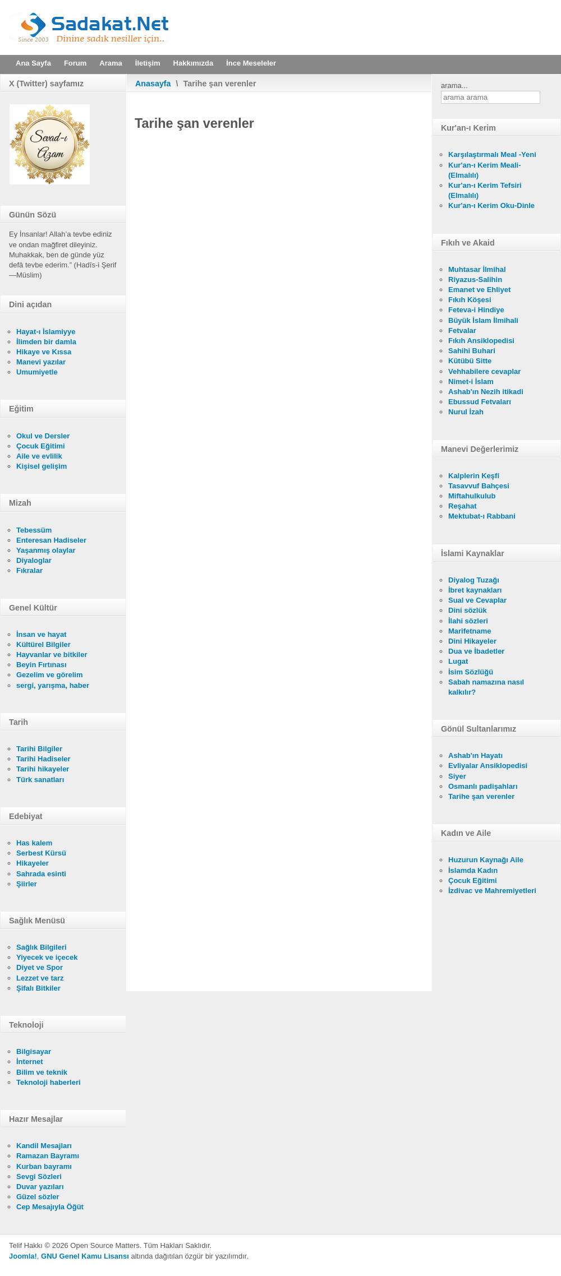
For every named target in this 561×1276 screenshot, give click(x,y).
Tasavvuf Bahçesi (478, 486)
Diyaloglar (34, 560)
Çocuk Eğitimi (40, 446)
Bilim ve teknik (41, 1072)
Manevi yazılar (41, 362)
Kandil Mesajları (44, 1145)
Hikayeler (32, 863)
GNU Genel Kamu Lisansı (85, 1256)
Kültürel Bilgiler (43, 644)
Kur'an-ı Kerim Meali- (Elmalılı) (484, 170)
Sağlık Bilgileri (41, 947)
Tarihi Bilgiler (39, 749)
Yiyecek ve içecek (46, 957)
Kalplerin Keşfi (473, 475)
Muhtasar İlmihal (477, 269)
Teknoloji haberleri (48, 1082)
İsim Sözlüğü (470, 672)
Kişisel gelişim (41, 466)
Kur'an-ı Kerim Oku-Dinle (491, 205)
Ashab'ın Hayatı (475, 755)
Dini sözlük (467, 610)
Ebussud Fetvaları (479, 401)
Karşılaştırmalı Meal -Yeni (492, 154)
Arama (110, 63)
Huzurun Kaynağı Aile (485, 860)
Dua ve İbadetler (476, 651)
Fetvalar (462, 330)
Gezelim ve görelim (49, 675)
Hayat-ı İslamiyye (46, 331)
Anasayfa (153, 83)
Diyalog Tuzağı (473, 580)
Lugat (458, 661)
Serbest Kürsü (41, 853)
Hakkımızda (193, 63)
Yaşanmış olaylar (46, 550)
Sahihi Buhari (471, 350)
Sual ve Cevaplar (477, 600)
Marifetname (469, 631)
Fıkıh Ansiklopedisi (481, 340)
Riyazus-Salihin (475, 279)
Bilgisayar (33, 1051)
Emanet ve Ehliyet (479, 289)
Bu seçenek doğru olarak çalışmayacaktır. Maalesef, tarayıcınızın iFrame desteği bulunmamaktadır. (279, 562)
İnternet (29, 1061)
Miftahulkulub (472, 496)
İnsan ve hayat (41, 634)
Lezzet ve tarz (40, 978)
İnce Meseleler (251, 63)
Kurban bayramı (44, 1166)
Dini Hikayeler (472, 641)
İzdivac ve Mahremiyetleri (492, 890)
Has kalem (34, 843)
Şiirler (26, 884)
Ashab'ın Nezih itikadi (485, 391)
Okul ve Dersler (43, 436)
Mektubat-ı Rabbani (482, 516)
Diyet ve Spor (39, 967)
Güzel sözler (37, 1196)
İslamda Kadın (473, 870)
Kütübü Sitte (469, 361)
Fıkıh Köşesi (469, 299)
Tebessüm (34, 530)
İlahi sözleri (468, 621)
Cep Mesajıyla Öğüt (50, 1207)
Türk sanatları (40, 779)
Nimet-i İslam (471, 381)
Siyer (457, 776)
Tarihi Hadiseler (43, 759)
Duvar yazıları (40, 1186)
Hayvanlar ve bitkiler (51, 654)
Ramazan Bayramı (47, 1156)
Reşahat (462, 506)
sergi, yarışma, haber (52, 685)
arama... (454, 85)
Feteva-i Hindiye (476, 310)
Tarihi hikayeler (42, 769)
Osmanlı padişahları (483, 786)
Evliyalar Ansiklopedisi (487, 765)
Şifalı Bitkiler (38, 988)
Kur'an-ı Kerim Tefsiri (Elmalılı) (485, 190)
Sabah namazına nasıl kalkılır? (486, 687)
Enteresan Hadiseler (51, 540)
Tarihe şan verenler (481, 796)
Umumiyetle (37, 372)
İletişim (147, 63)
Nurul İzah (466, 412)
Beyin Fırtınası (41, 664)
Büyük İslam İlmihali (483, 320)
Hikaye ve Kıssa (43, 352)
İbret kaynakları (475, 590)
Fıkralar (29, 570)
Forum (75, 63)
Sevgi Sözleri (39, 1176)
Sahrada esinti (41, 874)
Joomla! (23, 1256)
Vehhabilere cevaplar (484, 371)
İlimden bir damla (46, 342)
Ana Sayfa (33, 63)
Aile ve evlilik (39, 456)
